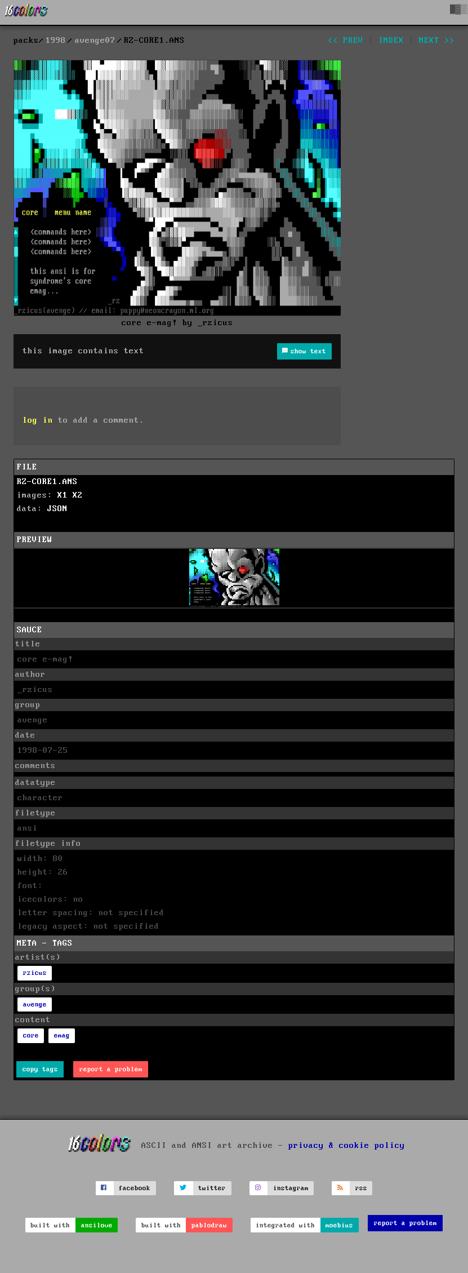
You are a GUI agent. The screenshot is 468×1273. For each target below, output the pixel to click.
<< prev (345, 40)
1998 (56, 40)
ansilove (97, 1225)
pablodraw (209, 1225)
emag (62, 1035)
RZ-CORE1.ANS (47, 481)
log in (38, 420)
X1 (62, 495)
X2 (78, 495)
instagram (291, 1188)
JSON (57, 508)
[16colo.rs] (26, 12)
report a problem (110, 1069)
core (31, 1035)
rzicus (35, 973)
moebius (339, 1225)
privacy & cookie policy (346, 1145)
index (391, 40)
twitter (212, 1188)
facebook (134, 1188)
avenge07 (95, 40)
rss (361, 1188)
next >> (436, 40)
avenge (35, 1004)
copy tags (40, 1069)
